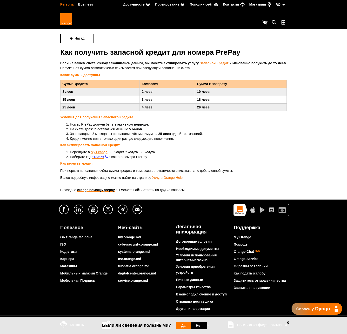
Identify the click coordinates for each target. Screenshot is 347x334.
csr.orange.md (129, 259)
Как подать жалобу (250, 273)
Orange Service (246, 259)
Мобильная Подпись (77, 280)
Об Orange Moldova (76, 237)
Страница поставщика (194, 301)
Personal (67, 4)
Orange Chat (247, 252)
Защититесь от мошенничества (260, 280)
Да (183, 325)
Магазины (68, 266)
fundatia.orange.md (133, 266)
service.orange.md (133, 280)
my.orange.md (129, 237)
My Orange (242, 237)
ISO (63, 244)
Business (85, 4)
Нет (199, 325)
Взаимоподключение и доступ (201, 294)
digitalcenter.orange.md (137, 273)
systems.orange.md (134, 252)
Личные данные (189, 280)
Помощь (241, 244)
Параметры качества (193, 287)
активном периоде (132, 124)
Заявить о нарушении (252, 288)
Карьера (67, 259)
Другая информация (193, 309)
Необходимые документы (197, 249)
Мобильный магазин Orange (84, 273)
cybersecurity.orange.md (138, 244)
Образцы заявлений (251, 266)
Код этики (68, 252)
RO (277, 5)
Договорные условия (194, 241)
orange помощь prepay (96, 190)
